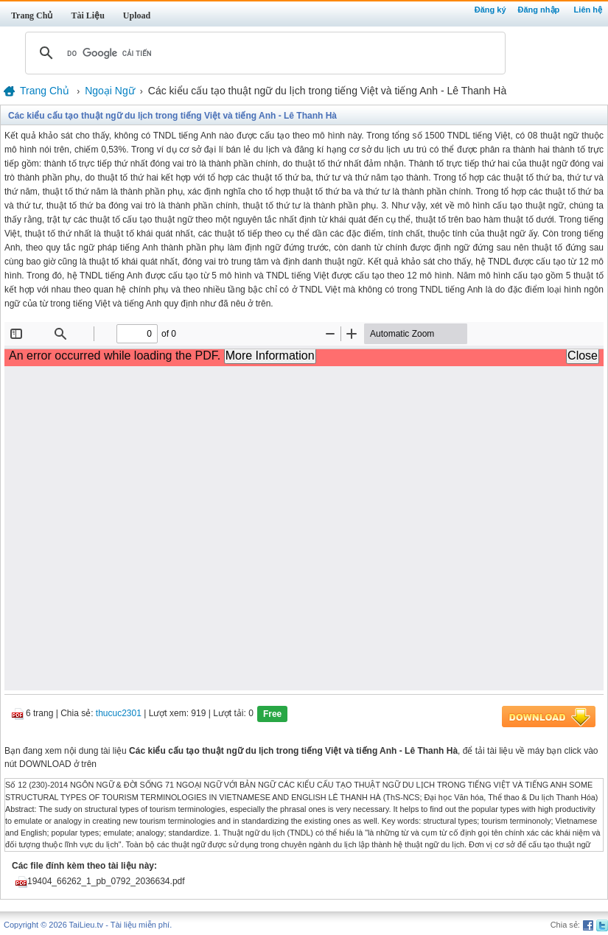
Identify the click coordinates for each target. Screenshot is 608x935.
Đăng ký (490, 9)
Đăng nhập (539, 9)
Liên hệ (588, 9)
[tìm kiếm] (263, 53)
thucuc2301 (118, 714)
